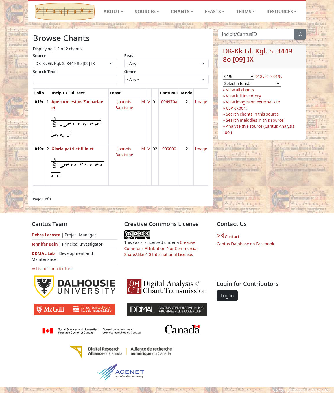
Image (201, 101)
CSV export (236, 108)
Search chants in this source (252, 114)
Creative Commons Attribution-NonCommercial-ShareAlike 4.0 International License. (161, 248)
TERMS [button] (243, 11)
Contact (228, 236)
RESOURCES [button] (280, 11)
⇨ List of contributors (52, 268)
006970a (169, 101)
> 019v (276, 76)
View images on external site (253, 102)
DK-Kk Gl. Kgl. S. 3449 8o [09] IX (258, 55)
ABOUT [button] (112, 11)
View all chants (240, 89)
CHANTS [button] (180, 11)
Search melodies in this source (254, 120)
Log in (227, 295)
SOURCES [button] (145, 11)
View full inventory (243, 96)
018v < (261, 76)
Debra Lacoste (46, 235)
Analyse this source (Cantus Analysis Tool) (258, 129)
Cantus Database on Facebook (245, 243)
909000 (169, 148)
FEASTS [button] (213, 11)
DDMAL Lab (43, 253)
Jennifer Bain (45, 244)
